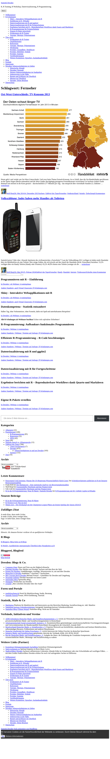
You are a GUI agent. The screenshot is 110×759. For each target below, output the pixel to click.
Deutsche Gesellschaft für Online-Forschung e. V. (23, 631)
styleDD (8, 584)
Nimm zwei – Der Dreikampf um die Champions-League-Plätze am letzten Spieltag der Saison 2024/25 (43, 505)
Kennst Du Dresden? (13, 571)
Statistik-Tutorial (11, 595)
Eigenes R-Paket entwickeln (20, 31)
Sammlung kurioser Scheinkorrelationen (20, 607)
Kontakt (8, 62)
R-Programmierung (17, 434)
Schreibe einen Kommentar (96, 272)
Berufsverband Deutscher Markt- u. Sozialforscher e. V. (25, 627)
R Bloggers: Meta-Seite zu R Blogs (14, 542)
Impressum (9, 64)
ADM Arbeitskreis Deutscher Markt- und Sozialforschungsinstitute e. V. (31, 619)
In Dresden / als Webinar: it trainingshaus (16, 284)
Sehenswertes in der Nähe (19, 74)
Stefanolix (9, 582)
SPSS (12, 438)
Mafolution (9, 605)
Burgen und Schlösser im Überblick (23, 76)
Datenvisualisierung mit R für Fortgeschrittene (27, 25)
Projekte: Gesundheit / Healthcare (22, 50)
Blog (7, 60)
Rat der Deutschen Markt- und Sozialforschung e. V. (24, 635)
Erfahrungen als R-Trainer (19, 33)
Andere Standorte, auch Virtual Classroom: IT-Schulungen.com (24, 288)
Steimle (82, 193)
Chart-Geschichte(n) (17, 446)
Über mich (9, 37)
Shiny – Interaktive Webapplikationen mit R (26, 19)
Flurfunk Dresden (11, 569)
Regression (14, 436)
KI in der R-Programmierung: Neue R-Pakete (22, 501)
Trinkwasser (81, 272)
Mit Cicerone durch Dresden (15, 575)
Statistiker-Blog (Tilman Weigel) (17, 609)
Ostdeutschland (72, 193)
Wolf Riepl (10, 193)
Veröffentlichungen (17, 56)
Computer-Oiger (11, 567)
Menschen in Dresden (13, 573)
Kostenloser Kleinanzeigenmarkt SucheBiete (21, 647)
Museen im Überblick (18, 78)
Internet (73, 272)
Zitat (7, 455)
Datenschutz (9, 83)
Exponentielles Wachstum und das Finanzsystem (34, 487)
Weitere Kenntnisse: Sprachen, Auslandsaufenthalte (29, 58)
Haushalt (66, 272)
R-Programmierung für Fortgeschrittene (24, 29)
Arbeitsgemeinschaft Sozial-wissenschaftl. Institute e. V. (25, 623)
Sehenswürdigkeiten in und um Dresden (29, 451)
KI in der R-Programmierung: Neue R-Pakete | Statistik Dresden (28, 491)
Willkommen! (10, 15)
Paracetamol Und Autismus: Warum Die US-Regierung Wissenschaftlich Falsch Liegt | (37, 481)
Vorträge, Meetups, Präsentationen (22, 35)
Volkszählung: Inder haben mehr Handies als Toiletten (32, 198)
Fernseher (62, 193)
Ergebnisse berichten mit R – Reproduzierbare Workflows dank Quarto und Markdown (41, 27)
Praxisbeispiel (10, 432)
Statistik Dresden (7, 3)
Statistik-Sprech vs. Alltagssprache (18, 442)
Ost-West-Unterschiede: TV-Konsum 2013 (25, 94)
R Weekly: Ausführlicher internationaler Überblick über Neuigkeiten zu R (28, 546)
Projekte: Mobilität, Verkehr (20, 52)
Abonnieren (101, 418)
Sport (7, 440)
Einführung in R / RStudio (19, 21)
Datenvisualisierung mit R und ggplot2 (24, 23)
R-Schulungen (10, 17)
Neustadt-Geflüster (12, 578)
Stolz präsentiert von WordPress (25, 729)
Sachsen (41, 193)
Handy (60, 272)
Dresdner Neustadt (17, 70)
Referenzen (14, 43)
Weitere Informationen (14, 736)
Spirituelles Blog (11, 580)
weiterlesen (5, 186)
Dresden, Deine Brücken (19, 80)
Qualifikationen (15, 41)
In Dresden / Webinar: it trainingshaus (15, 329)
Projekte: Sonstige (16, 54)
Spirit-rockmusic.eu (12, 649)
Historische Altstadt (17, 68)
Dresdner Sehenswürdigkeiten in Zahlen (20, 66)
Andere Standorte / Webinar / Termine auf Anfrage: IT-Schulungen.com (27, 333)
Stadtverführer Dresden (13, 651)
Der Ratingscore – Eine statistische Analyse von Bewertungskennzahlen (42, 485)
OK (3, 736)
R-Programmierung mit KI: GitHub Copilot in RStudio (75, 491)
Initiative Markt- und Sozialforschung (19, 633)
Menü (4, 11)
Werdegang (14, 48)
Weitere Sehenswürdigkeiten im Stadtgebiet (26, 72)
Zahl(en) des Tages (52, 193)
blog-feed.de (5, 558)
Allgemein (9, 430)
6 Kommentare (99, 193)
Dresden (13, 448)
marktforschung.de (12, 593)
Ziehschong (90, 193)
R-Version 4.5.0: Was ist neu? (16, 503)
